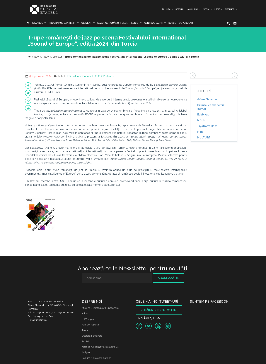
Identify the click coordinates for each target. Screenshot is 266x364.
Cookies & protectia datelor (96, 358)
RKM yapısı (88, 319)
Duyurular (186, 23)
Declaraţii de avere (92, 335)
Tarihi (85, 330)
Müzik (201, 120)
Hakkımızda (192, 9)
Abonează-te (168, 278)
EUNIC (134, 23)
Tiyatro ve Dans (207, 126)
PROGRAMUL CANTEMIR (62, 23)
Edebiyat (203, 114)
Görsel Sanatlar (207, 99)
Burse (172, 23)
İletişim (218, 9)
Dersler (179, 9)
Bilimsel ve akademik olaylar (210, 107)
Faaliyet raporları (91, 324)
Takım (85, 313)
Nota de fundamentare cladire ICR (100, 346)
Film (200, 131)
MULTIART (204, 137)
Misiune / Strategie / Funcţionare (100, 308)
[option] (40, 215)
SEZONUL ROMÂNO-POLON (112, 23)
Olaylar (86, 23)
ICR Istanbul (108, 76)
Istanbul (37, 23)
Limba (166, 9)
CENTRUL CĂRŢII (153, 23)
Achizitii (86, 341)
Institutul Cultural (82, 76)
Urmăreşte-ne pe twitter (159, 309)
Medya (206, 9)
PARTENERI (230, 9)
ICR (69, 76)
